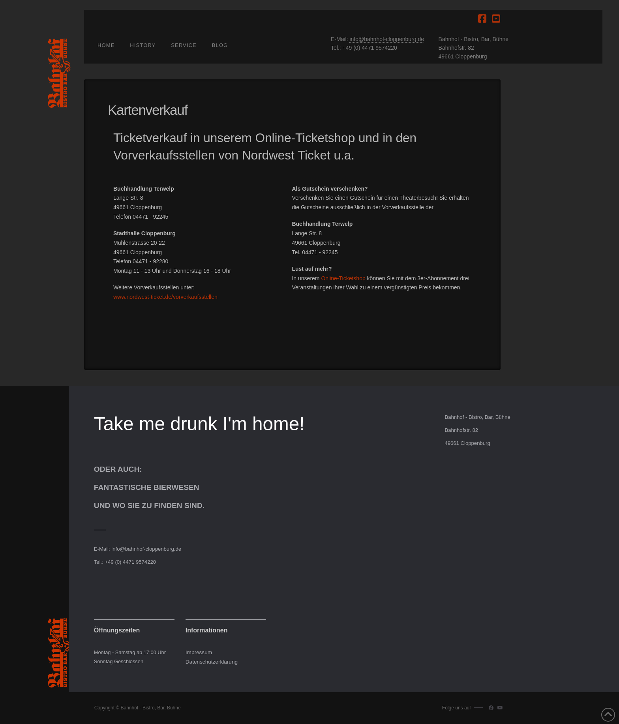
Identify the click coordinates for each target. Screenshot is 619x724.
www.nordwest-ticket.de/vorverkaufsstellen (165, 297)
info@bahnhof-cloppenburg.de (386, 39)
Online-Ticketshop (305, 138)
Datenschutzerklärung (212, 662)
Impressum (199, 652)
